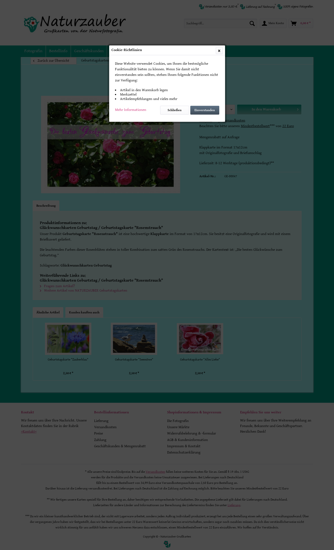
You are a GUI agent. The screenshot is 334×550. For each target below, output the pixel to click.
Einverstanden (204, 110)
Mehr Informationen (130, 110)
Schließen (174, 110)
